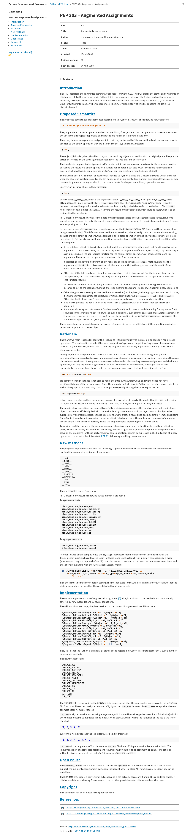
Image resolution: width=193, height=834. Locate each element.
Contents (67, 78)
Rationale (68, 334)
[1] (158, 100)
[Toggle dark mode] (183, 4)
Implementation (74, 592)
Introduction (71, 88)
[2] (119, 598)
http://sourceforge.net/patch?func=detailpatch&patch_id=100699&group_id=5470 (109, 813)
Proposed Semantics (77, 113)
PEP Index (64, 4)
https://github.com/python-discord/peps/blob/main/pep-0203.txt (102, 826)
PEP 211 (105, 436)
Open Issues (70, 759)
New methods (72, 443)
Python (53, 4)
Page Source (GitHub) (20, 52)
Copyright (68, 786)
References (69, 799)
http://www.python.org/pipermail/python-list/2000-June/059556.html (103, 807)
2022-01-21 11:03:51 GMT (87, 830)
